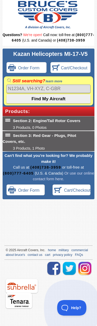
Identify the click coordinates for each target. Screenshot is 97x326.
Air (19, 250)
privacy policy (62, 255)
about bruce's (15, 255)
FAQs (79, 255)
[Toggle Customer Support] (72, 308)
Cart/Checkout (69, 68)
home (52, 250)
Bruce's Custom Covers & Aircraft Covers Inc (48, 15)
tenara (19, 300)
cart (47, 255)
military (63, 250)
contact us (35, 255)
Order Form (24, 68)
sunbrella (22, 286)
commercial (79, 250)
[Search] (48, 88)
